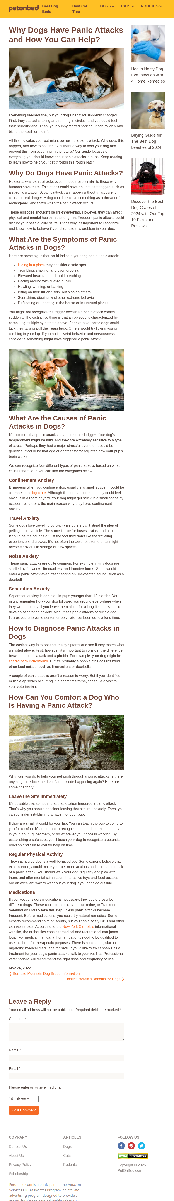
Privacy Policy (20, 1165)
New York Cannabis (78, 926)
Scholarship (18, 1174)
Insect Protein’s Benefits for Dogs (95, 979)
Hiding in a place (31, 265)
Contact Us (18, 1147)
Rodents (70, 1165)
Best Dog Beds (50, 9)
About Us (16, 1156)
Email (13, 1069)
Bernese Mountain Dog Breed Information (44, 974)
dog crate (38, 493)
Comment (16, 1019)
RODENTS (150, 6)
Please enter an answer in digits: (35, 1087)
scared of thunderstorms (28, 661)
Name (14, 1050)
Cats (67, 1156)
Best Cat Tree (79, 9)
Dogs (67, 1147)
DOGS (105, 6)
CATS (125, 6)
